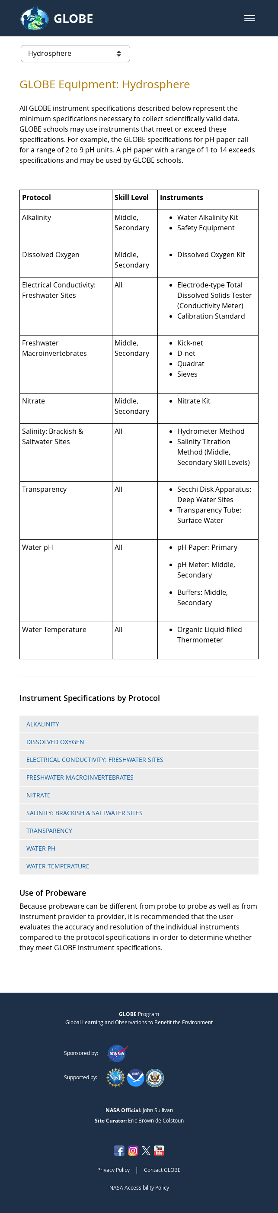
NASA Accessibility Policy (139, 1187)
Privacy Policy (113, 1169)
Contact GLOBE (162, 1169)
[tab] (139, 724)
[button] (249, 18)
